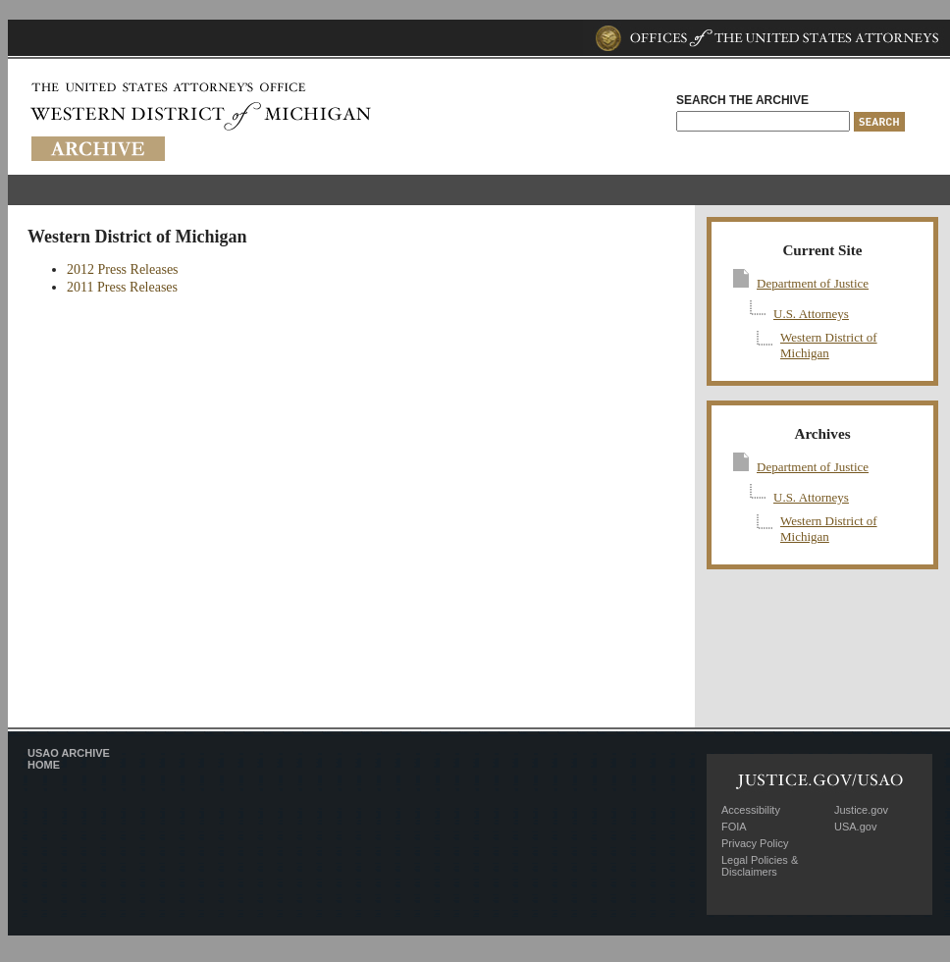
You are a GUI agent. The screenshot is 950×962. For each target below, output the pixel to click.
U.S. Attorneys (811, 313)
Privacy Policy (754, 843)
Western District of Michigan (828, 345)
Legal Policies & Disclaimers (759, 866)
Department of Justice (813, 283)
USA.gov (855, 826)
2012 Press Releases (123, 269)
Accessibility (750, 810)
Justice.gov (861, 810)
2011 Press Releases (122, 287)
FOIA (734, 826)
